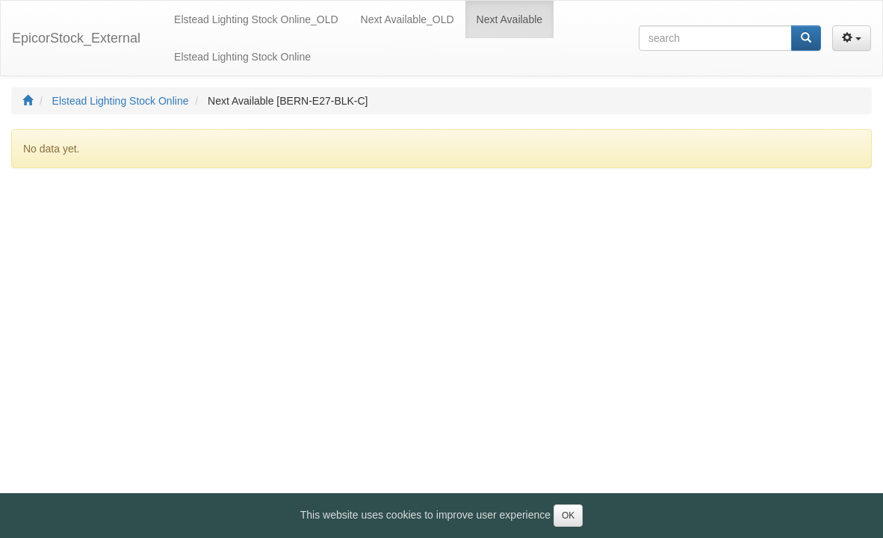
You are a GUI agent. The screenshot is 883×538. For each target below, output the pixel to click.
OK (568, 515)
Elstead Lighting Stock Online (120, 101)
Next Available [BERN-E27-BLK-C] (288, 101)
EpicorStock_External (76, 38)
